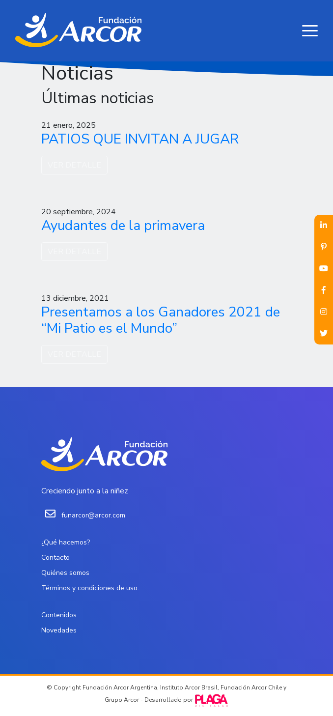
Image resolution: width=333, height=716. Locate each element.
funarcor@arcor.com (93, 515)
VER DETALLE (74, 165)
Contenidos (59, 615)
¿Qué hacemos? (65, 542)
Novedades (59, 630)
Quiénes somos (65, 572)
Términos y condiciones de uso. (90, 588)
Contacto (55, 557)
